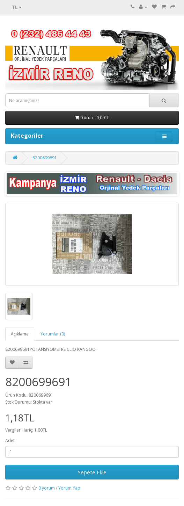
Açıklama (20, 334)
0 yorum (46, 488)
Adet (10, 440)
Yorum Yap (69, 488)
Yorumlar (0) (53, 334)
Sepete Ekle (92, 472)
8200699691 (44, 158)
